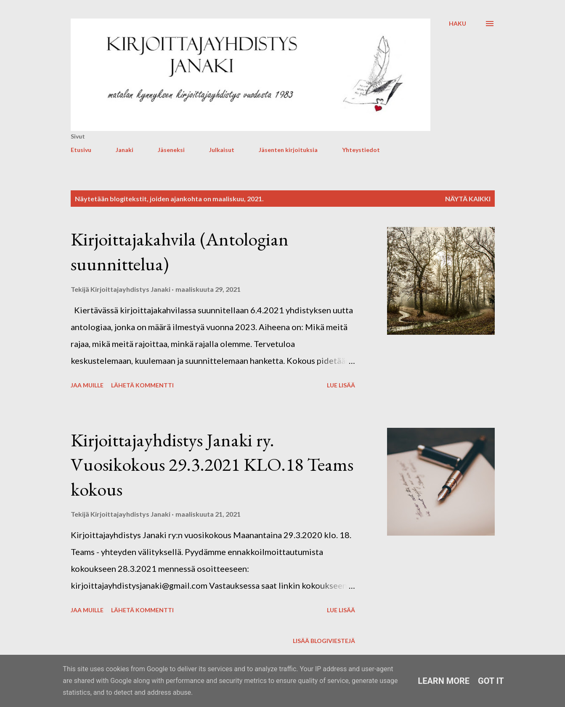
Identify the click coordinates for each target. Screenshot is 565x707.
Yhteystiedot (361, 149)
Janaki (124, 149)
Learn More (444, 681)
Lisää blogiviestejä (324, 640)
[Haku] (457, 24)
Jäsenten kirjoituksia (288, 149)
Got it (491, 681)
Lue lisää (341, 385)
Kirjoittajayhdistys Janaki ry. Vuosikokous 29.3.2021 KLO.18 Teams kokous (212, 464)
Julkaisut (221, 149)
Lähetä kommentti (142, 385)
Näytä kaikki (468, 199)
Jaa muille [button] (87, 385)
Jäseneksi (171, 149)
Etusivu (81, 149)
